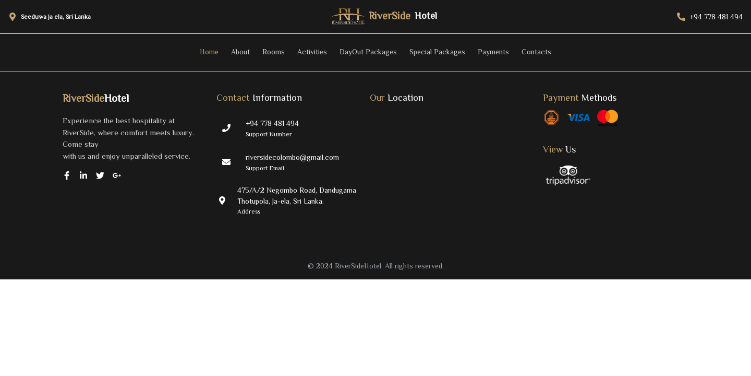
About (240, 52)
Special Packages (437, 52)
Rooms (273, 52)
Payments (493, 52)
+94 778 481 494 (272, 123)
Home (209, 52)
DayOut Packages (368, 52)
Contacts (536, 52)
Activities (312, 52)
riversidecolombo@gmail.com (292, 157)
